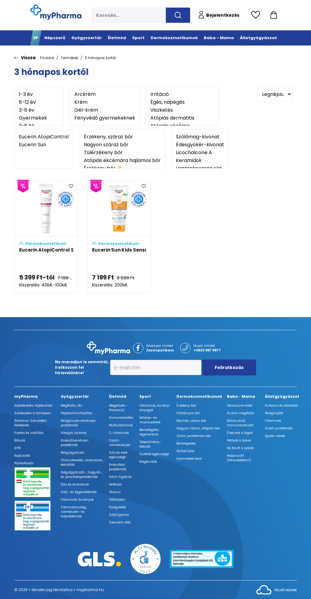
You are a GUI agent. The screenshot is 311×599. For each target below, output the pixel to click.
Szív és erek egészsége (118, 454)
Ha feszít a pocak (240, 448)
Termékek (69, 57)
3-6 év (39, 110)
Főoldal (47, 57)
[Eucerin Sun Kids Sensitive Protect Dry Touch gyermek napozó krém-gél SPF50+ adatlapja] (119, 237)
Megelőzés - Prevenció (118, 407)
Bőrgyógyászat (72, 452)
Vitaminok (273, 420)
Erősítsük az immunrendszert (240, 423)
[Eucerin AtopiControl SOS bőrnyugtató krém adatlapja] (46, 237)
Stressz (115, 492)
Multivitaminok (121, 425)
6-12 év (39, 102)
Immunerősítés (121, 417)
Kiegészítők (148, 461)
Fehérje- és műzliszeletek (149, 420)
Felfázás (115, 484)
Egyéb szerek (275, 436)
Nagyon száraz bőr (122, 145)
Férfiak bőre (185, 451)
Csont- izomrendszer (119, 442)
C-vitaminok (119, 433)
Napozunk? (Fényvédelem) (239, 457)
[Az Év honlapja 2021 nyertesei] (145, 558)
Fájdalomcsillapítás (76, 413)
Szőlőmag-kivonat (200, 137)
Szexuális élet (120, 522)
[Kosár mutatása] (274, 15)
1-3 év (39, 94)
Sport (145, 396)
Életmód (117, 396)
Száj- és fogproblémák (79, 492)
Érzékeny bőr (186, 405)
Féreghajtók (274, 413)
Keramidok (200, 160)
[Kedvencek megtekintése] (257, 15)
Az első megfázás (241, 413)
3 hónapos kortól (100, 57)
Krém (105, 102)
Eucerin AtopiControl (43, 137)
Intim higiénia (120, 477)
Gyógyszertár (75, 396)
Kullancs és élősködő (281, 405)
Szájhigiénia (119, 515)
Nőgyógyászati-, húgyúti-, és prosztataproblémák (82, 474)
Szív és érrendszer (75, 484)
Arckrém (105, 94)
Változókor (117, 499)
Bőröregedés (186, 443)
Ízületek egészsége (154, 454)
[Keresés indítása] (178, 15)
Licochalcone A (200, 153)
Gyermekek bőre (189, 458)
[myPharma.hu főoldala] (55, 12)
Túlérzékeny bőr (122, 153)
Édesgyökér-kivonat (200, 145)
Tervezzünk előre (239, 405)
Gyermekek (39, 118)
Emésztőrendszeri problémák (74, 442)
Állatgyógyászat (282, 396)
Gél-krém (105, 110)
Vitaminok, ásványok (77, 499)
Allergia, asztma (74, 433)
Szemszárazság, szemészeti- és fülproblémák (74, 512)
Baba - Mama (241, 396)
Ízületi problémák (278, 428)
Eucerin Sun (43, 145)
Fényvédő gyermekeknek (105, 118)
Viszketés (182, 110)
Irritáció (182, 94)
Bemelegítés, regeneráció (149, 432)
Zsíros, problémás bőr (193, 436)
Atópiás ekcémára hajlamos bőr (122, 160)
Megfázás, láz (71, 405)
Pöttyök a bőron (239, 440)
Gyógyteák (117, 507)
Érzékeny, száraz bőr (122, 137)
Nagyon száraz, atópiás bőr (198, 428)
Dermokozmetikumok (199, 396)
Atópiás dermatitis (182, 118)
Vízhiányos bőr (188, 413)
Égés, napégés (182, 102)
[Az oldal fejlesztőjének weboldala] (276, 589)
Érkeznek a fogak (240, 433)
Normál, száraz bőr (191, 420)
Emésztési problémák (117, 467)
